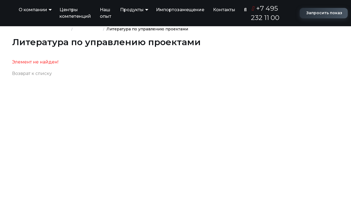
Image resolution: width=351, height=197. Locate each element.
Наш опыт (105, 13)
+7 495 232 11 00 (265, 13)
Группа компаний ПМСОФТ (40, 29)
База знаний (88, 29)
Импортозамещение (180, 9)
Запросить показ (324, 12)
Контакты (224, 9)
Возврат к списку (32, 73)
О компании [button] (33, 9)
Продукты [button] (132, 9)
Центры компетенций (75, 13)
